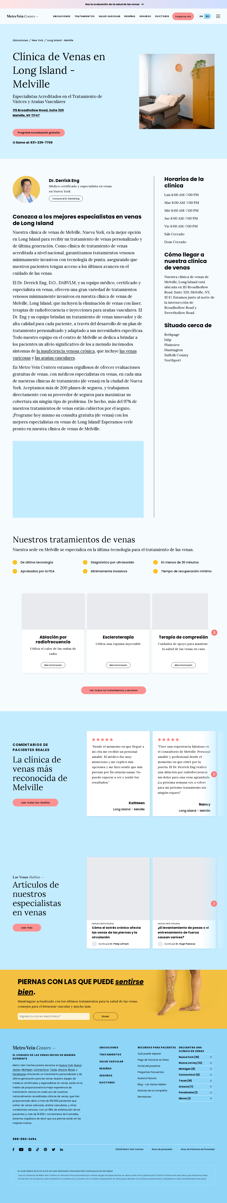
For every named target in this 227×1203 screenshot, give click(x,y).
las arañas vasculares (55, 358)
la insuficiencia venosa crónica (66, 351)
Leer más (27, 929)
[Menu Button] (218, 16)
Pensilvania (19, 1076)
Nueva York (66, 1067)
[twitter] (53, 1151)
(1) (188, 1094)
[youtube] (21, 1151)
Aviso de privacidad (162, 1151)
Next (214, 633)
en (201, 16)
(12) (190, 1064)
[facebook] (13, 1151)
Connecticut (41, 1071)
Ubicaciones (20, 40)
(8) (187, 1070)
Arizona (62, 1071)
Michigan (27, 1071)
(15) (189, 1058)
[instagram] (29, 1151)
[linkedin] (61, 1151)
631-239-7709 (41, 142)
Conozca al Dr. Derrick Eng (65, 198)
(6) (189, 1076)
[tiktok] (37, 1151)
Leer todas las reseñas (35, 803)
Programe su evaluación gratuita (39, 132)
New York (37, 40)
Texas (53, 1071)
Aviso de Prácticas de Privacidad (198, 1151)
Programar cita (183, 16)
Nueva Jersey (188, 1064)
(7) (186, 1088)
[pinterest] (45, 1151)
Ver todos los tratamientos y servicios (114, 690)
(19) (185, 1082)
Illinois (71, 1071)
